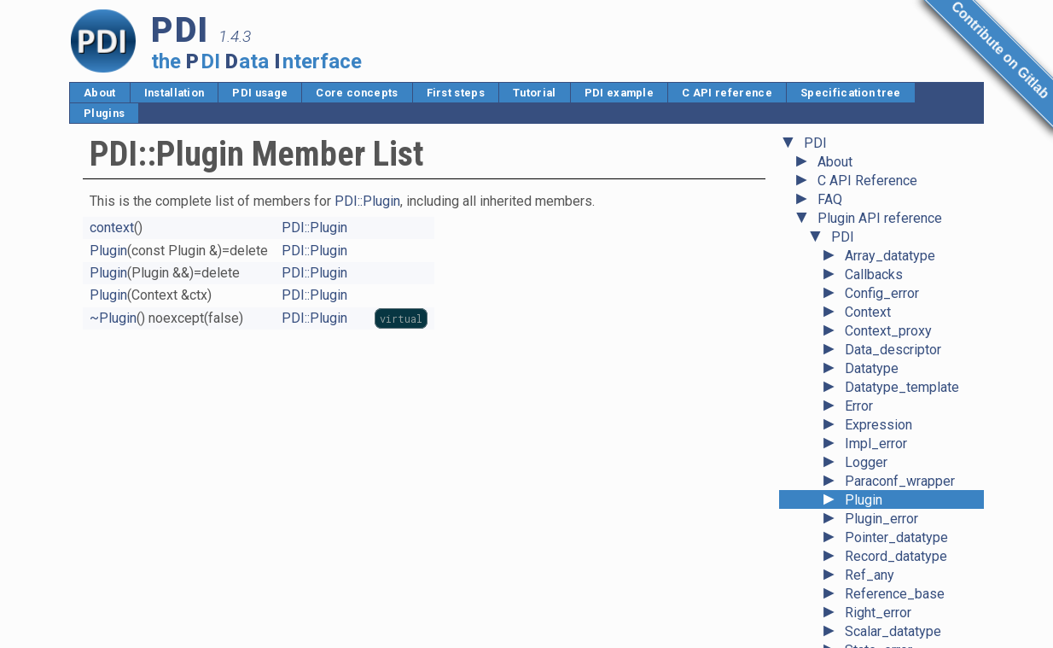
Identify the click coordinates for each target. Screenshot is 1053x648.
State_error (878, 591)
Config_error (882, 234)
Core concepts (357, 92)
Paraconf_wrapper (900, 422)
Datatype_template (902, 328)
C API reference (727, 92)
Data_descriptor (893, 291)
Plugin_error (881, 460)
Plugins (104, 113)
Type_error (877, 629)
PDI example (619, 92)
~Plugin (113, 318)
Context (868, 253)
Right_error (878, 554)
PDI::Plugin (367, 201)
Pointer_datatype (896, 478)
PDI (842, 178)
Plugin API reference (879, 159)
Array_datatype (890, 197)
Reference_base (895, 535)
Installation (174, 92)
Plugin (863, 441)
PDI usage (260, 92)
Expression (878, 366)
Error (859, 347)
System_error (886, 610)
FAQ (829, 140)
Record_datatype (896, 497)
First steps (456, 92)
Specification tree (850, 92)
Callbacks (874, 215)
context (112, 227)
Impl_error (876, 385)
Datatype (872, 309)
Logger (866, 403)
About (100, 92)
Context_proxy (888, 272)
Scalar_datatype (893, 572)
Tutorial (534, 92)
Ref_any (869, 516)
